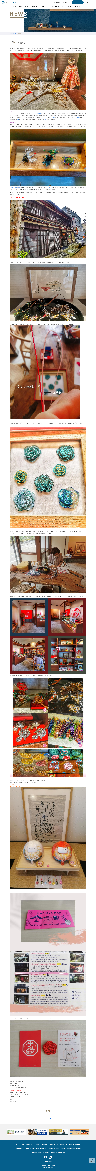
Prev (44, 1118)
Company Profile (19, 1148)
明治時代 (12, 187)
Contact (22, 1144)
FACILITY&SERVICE (53, 6)
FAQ (63, 6)
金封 (19, 187)
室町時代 (34, 113)
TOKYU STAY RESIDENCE (48, 1165)
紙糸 (45, 119)
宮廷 (54, 117)
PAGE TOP (92, 1161)
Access (70, 6)
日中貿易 (39, 113)
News (42, 6)
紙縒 (18, 119)
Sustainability (79, 6)
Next (51, 1118)
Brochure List (29, 1144)
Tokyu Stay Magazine (74, 1144)
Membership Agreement (48, 1144)
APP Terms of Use (62, 1144)
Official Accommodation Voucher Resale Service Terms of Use (48, 1152)
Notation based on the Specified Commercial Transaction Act (65, 1148)
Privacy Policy (30, 1148)
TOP (11, 33)
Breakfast (35, 6)
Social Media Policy (41, 1148)
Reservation (78, 2)
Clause (37, 1144)
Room (27, 6)
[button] (5, 1132)
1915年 (48, 187)
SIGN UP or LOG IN (90, 2)
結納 (16, 187)
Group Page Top (17, 6)
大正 (51, 187)
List (10, 1118)
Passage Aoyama (48, 1167)
